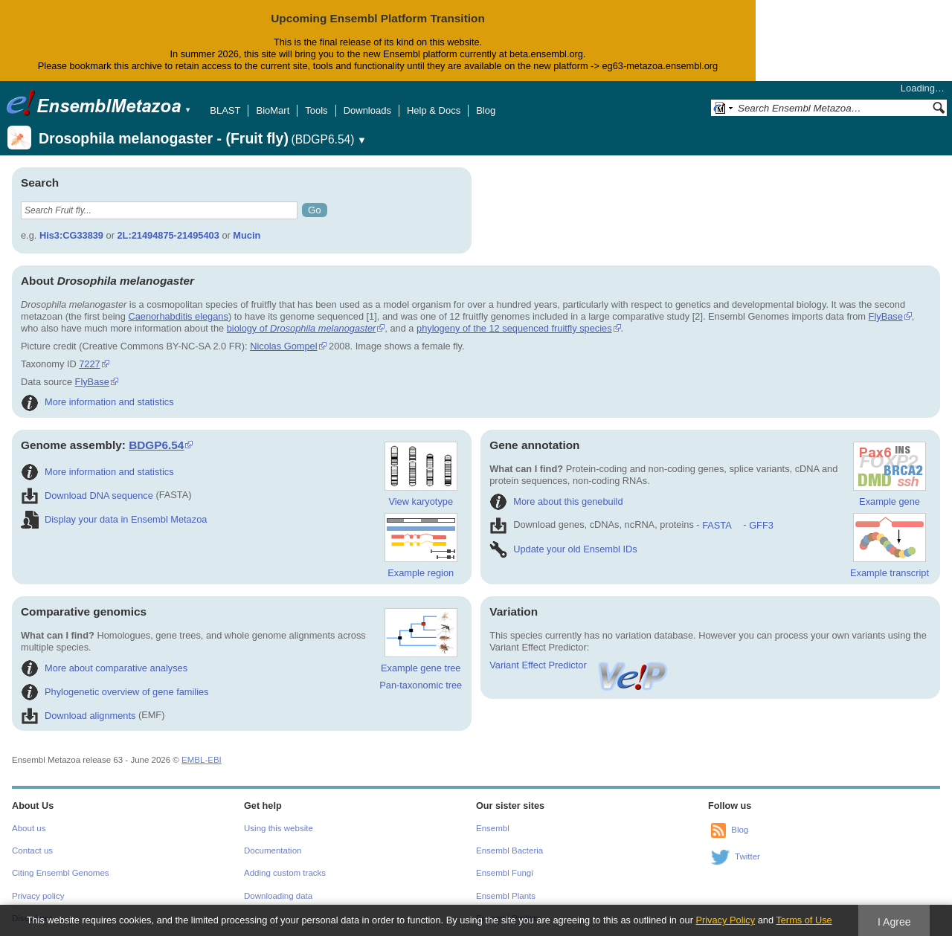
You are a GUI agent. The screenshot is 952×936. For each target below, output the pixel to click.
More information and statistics (97, 401)
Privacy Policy (725, 920)
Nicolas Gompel (283, 346)
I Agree (894, 922)
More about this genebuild (556, 501)
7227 (89, 363)
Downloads (367, 110)
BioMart (272, 110)
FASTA (716, 525)
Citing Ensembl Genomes (60, 872)
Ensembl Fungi (504, 872)
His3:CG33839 (71, 235)
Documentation (272, 850)
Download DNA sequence (87, 495)
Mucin (246, 235)
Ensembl (492, 828)
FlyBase (886, 316)
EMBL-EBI (201, 759)
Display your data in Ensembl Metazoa (114, 519)
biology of (301, 328)
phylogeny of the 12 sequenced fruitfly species (514, 328)
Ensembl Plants (506, 895)
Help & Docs (433, 110)
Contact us (32, 850)
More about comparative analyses (104, 668)
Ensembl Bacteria (509, 850)
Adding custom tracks (285, 872)
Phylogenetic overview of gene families (115, 691)
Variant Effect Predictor (579, 665)
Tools (316, 110)
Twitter (747, 856)
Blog (485, 110)
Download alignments (78, 715)
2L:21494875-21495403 (168, 235)
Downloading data (278, 895)
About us (28, 828)
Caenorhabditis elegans (178, 316)
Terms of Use (804, 920)
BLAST (225, 110)
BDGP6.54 (156, 445)
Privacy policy (38, 895)
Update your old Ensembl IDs (563, 549)
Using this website (278, 828)
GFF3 (760, 525)
